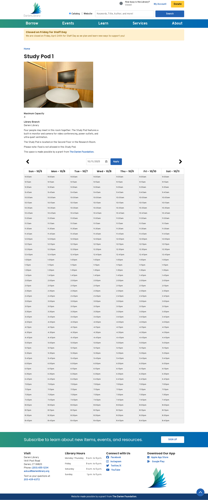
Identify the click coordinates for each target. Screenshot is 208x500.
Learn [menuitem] (103, 23)
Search (170, 13)
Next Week (180, 161)
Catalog (76, 13)
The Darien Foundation (82, 152)
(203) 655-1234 (40, 467)
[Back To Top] (200, 492)
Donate (178, 4)
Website (88, 13)
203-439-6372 (32, 479)
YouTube (113, 470)
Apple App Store (157, 457)
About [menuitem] (177, 23)
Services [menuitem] (140, 23)
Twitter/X (113, 465)
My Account (160, 4)
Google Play (156, 461)
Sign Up (172, 439)
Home (27, 49)
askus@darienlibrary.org (36, 471)
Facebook (113, 457)
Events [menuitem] (68, 23)
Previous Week (27, 161)
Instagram (113, 461)
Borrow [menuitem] (32, 23)
